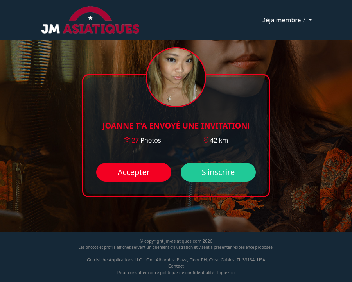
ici (232, 272)
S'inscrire (218, 172)
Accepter (134, 172)
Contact (176, 266)
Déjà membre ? (284, 20)
